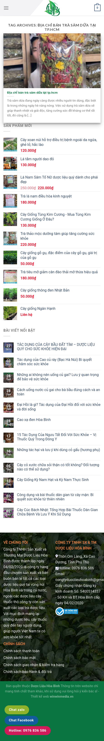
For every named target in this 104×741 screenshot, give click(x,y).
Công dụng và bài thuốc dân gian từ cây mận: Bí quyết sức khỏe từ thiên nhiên (55, 497)
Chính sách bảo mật (19, 658)
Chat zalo (17, 710)
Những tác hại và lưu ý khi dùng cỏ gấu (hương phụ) (58, 450)
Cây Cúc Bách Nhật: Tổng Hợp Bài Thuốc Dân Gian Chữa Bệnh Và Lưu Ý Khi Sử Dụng (57, 512)
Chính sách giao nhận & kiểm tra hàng (33, 665)
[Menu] (6, 7)
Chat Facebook (21, 720)
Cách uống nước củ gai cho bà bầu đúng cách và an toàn (58, 392)
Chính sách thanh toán (21, 651)
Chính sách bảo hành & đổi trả (27, 672)
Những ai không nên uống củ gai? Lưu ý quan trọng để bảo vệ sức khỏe (58, 377)
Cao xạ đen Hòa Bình (34, 420)
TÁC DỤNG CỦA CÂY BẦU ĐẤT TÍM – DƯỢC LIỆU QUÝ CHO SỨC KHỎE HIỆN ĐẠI (56, 346)
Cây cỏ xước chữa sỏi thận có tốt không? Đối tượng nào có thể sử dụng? (58, 467)
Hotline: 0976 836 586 (27, 730)
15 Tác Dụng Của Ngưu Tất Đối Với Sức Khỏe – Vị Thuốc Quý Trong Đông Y (56, 437)
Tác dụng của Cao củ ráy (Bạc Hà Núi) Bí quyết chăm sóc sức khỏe (54, 361)
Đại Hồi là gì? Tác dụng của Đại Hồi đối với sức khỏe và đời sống (59, 406)
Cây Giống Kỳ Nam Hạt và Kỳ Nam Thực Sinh (53, 480)
